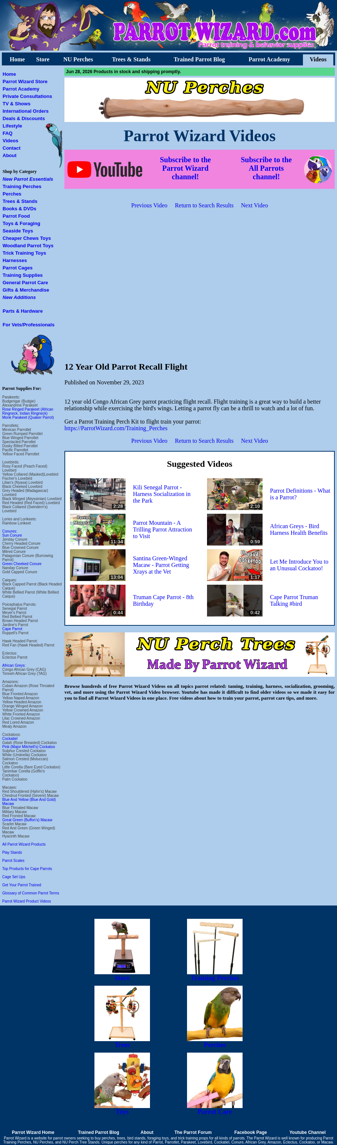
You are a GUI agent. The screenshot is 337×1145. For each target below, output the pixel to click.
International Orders (26, 111)
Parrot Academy (269, 59)
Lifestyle (12, 126)
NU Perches (78, 59)
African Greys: (14, 665)
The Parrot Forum (193, 1132)
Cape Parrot (12, 629)
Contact (11, 148)
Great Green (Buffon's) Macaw (27, 820)
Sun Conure (12, 535)
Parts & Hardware (23, 311)
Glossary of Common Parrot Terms (30, 893)
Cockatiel (9, 739)
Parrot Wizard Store (25, 81)
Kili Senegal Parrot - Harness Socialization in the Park (162, 494)
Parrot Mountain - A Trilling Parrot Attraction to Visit (162, 529)
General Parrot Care (25, 282)
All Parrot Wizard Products (24, 844)
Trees (122, 1042)
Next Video (254, 205)
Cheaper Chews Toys (27, 238)
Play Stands (12, 852)
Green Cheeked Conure (21, 564)
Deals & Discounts (24, 118)
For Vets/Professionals (28, 324)
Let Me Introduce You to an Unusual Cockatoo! (299, 564)
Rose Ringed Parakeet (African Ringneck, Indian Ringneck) (27, 411)
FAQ (8, 133)
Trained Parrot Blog (199, 59)
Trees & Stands (131, 59)
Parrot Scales (13, 861)
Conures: (9, 531)
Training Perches (22, 186)
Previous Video (149, 205)
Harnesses (15, 260)
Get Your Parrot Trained (21, 885)
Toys (122, 1108)
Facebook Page (250, 1132)
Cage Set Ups (13, 877)
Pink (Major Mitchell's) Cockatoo (28, 747)
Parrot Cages (18, 268)
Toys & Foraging (21, 223)
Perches (12, 194)
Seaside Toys (18, 231)
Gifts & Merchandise (26, 290)
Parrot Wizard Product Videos (26, 901)
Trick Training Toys (24, 253)
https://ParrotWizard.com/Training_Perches (115, 428)
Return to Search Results (204, 205)
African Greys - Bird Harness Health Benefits (299, 529)
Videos (318, 59)
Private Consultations (27, 96)
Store (43, 59)
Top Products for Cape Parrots (27, 869)
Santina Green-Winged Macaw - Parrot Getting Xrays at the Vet (161, 565)
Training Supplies (23, 275)
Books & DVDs (19, 208)
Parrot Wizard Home (33, 1132)
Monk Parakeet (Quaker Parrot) (28, 417)
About (10, 155)
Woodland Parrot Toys (28, 245)
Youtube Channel (307, 1132)
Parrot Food (16, 216)
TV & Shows (16, 103)
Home (17, 59)
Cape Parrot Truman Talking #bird (294, 600)
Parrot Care (215, 1108)
